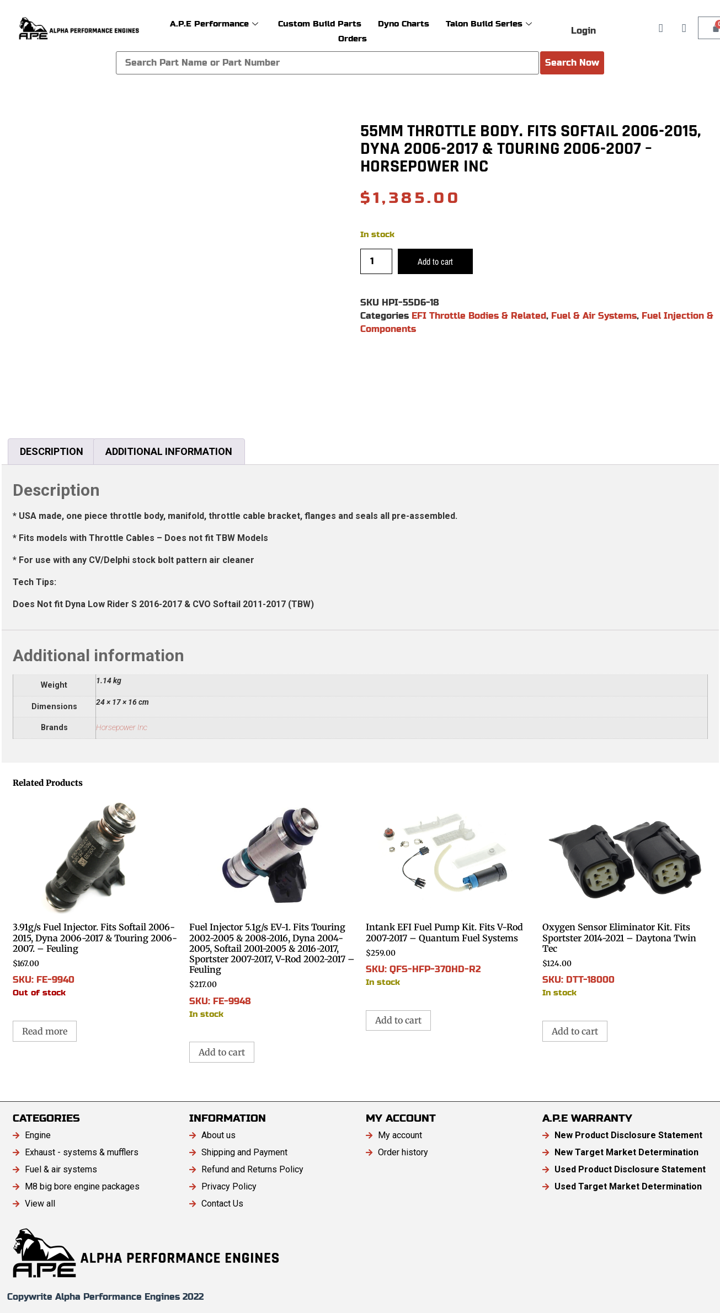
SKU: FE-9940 (95, 898)
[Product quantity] (376, 261)
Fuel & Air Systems (594, 315)
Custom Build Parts (319, 23)
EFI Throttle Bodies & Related (479, 315)
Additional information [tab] (168, 451)
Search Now (572, 62)
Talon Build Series (489, 23)
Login (583, 30)
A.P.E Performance (214, 23)
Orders (352, 38)
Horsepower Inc (121, 727)
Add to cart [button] (222, 1052)
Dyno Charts (403, 23)
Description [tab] (51, 451)
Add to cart (435, 261)
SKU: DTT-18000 (625, 898)
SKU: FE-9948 (272, 908)
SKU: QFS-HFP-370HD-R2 (448, 892)
